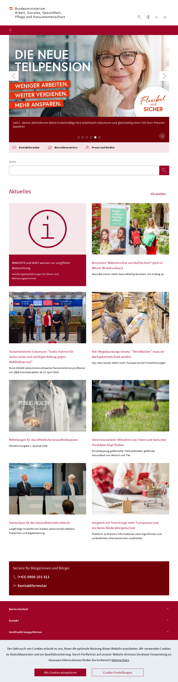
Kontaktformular (26, 148)
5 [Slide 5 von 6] (95, 138)
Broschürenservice (62, 148)
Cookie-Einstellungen (117, 672)
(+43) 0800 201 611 (34, 577)
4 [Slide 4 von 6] (91, 138)
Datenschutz (120, 660)
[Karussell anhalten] (162, 137)
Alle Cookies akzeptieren (60, 672)
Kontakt (89, 622)
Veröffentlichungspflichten (89, 633)
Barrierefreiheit (89, 610)
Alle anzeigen (159, 194)
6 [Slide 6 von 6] (99, 138)
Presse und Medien (99, 148)
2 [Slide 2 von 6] (83, 138)
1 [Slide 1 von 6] (78, 138)
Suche (12, 162)
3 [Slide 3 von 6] (87, 138)
